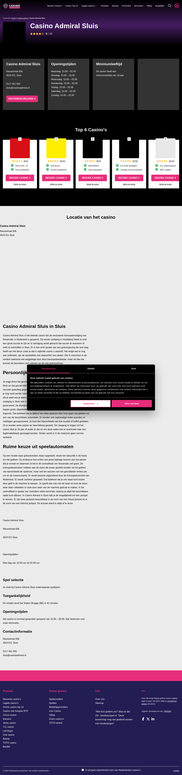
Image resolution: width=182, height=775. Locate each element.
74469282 (167, 711)
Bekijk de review (20, 184)
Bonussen (138, 6)
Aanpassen (90, 403)
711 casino (8, 727)
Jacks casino (9, 723)
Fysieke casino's (22, 18)
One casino (8, 735)
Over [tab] (133, 368)
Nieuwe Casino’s (54, 6)
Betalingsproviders (58, 707)
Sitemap (99, 703)
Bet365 (6, 747)
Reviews (105, 6)
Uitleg (149, 6)
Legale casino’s (89, 6)
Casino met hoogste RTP (15, 711)
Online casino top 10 (13, 707)
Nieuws (115, 6)
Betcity (6, 739)
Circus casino (9, 715)
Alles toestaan (132, 403)
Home (13, 18)
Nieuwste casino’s (12, 699)
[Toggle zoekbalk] (169, 6)
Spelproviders (56, 699)
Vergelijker (159, 6)
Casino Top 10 (71, 6)
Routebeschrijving (20, 99)
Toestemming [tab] (48, 368)
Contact (176, 771)
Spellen (53, 703)
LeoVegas (8, 731)
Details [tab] (91, 368)
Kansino (7, 719)
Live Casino (55, 711)
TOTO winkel (55, 723)
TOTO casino (9, 743)
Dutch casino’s (56, 719)
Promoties (126, 6)
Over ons (100, 699)
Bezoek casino (18, 178)
